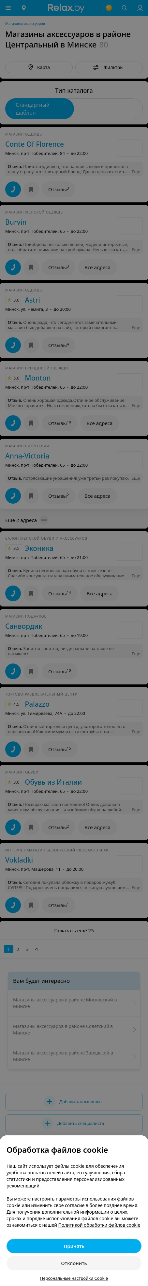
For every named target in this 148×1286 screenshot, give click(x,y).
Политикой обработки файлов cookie (99, 1225)
